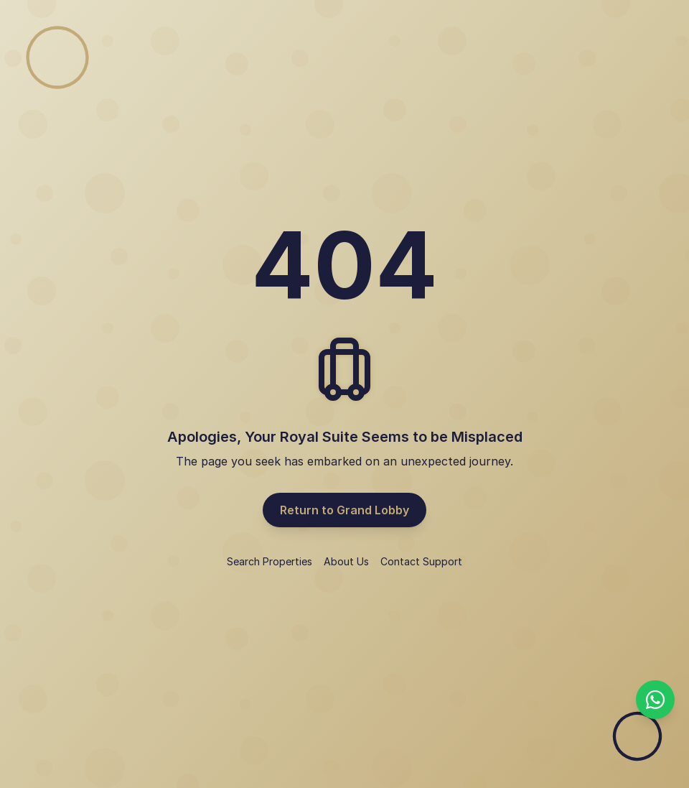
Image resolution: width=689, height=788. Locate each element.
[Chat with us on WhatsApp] (655, 699)
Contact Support (421, 561)
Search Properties (269, 561)
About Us (346, 561)
